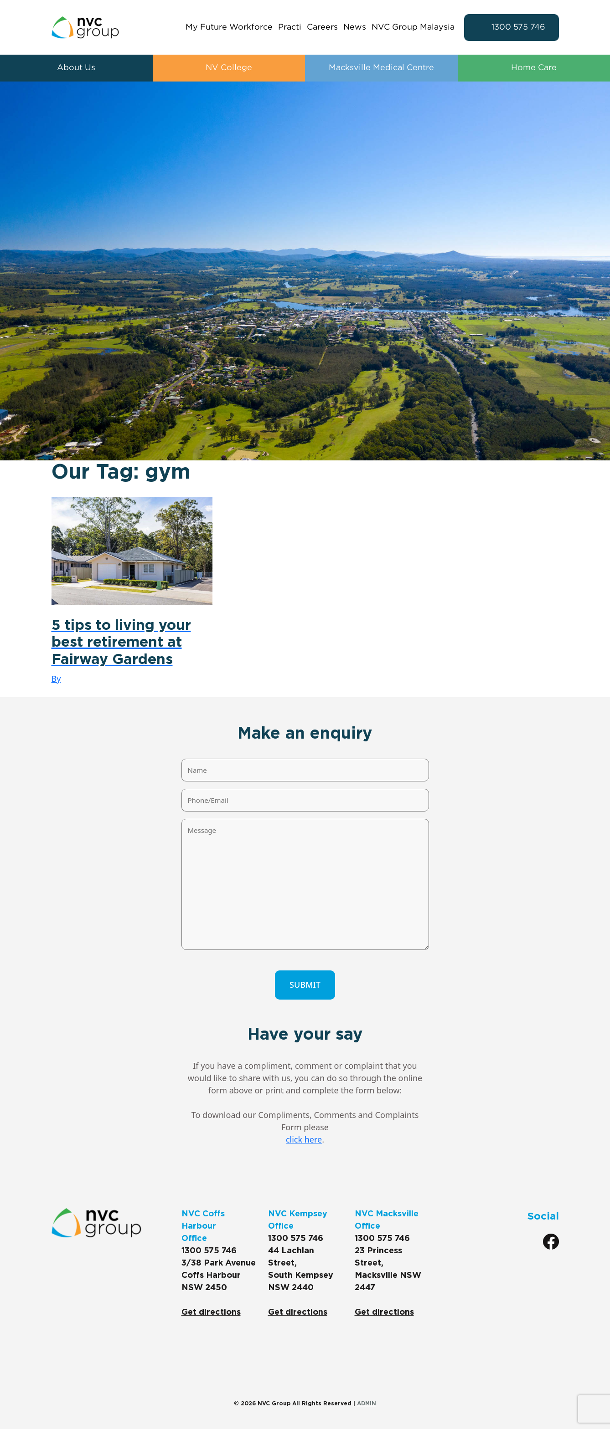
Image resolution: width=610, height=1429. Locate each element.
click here (304, 1139)
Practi (289, 27)
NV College (229, 68)
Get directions (211, 1312)
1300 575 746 (518, 27)
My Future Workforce (229, 27)
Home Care (534, 68)
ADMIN (366, 1403)
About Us (76, 68)
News (354, 27)
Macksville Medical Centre (381, 68)
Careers (322, 27)
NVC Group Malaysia (413, 27)
